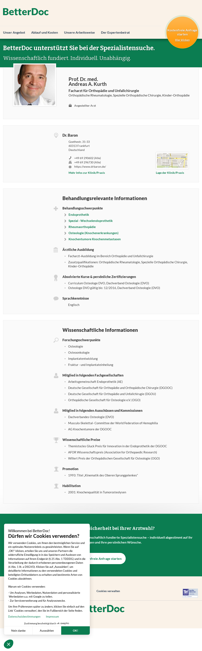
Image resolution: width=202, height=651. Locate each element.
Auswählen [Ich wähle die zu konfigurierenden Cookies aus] (32, 630)
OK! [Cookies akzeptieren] (60, 630)
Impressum (37, 616)
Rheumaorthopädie (82, 227)
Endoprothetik (79, 214)
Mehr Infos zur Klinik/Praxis (87, 172)
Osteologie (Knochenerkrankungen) (94, 233)
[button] (8, 644)
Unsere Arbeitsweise (79, 32)
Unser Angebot (14, 32)
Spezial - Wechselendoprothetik (91, 221)
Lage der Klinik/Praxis (170, 172)
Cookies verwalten (108, 591)
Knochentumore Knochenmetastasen (95, 239)
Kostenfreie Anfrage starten (101, 558)
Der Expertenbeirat (115, 32)
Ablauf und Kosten (44, 32)
